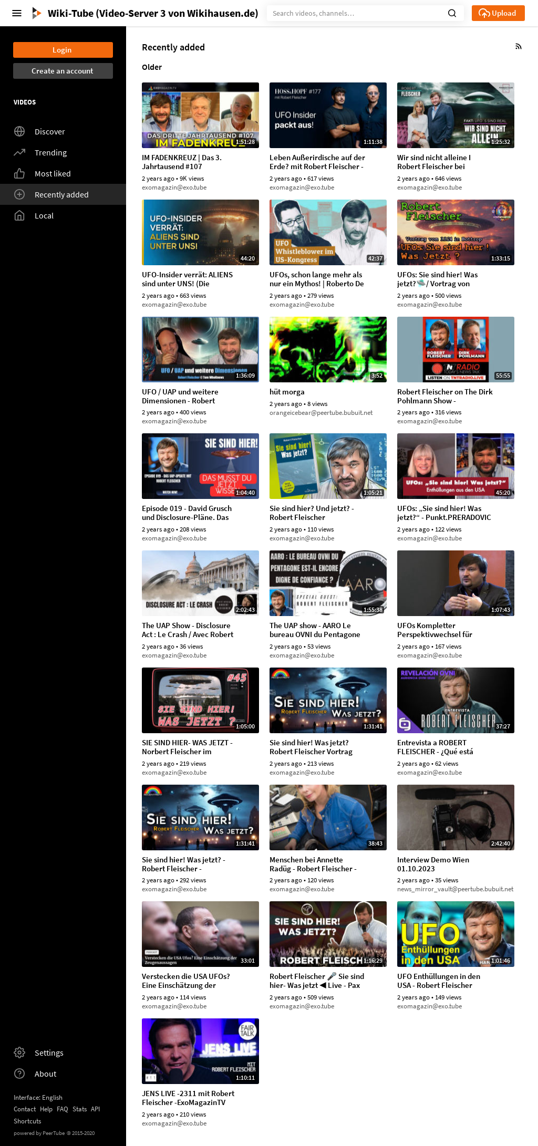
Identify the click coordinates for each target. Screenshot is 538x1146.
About (35, 1073)
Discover (39, 131)
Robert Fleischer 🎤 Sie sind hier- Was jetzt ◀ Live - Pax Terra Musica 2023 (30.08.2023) (317, 981)
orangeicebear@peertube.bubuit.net (321, 412)
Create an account (62, 71)
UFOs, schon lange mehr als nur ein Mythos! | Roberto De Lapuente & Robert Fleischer (318, 279)
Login (62, 50)
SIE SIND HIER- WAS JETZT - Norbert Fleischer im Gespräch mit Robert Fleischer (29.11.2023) (187, 747)
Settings (39, 1052)
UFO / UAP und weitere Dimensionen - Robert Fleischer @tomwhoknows (186, 396)
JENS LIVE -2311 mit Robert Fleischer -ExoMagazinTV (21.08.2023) (188, 1098)
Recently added (51, 194)
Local (34, 215)
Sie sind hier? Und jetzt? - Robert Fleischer (312, 513)
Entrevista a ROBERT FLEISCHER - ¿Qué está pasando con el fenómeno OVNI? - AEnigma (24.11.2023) (440, 747)
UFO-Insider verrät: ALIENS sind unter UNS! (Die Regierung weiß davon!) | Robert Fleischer (187, 279)
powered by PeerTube (39, 1133)
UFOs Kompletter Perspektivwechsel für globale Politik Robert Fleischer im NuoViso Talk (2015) (440, 630)
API (95, 1109)
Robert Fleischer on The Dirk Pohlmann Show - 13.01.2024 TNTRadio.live (445, 396)
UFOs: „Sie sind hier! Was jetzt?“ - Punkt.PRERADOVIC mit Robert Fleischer (444, 513)
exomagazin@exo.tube (174, 187)
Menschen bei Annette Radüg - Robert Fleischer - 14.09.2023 (313, 864)
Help (46, 1109)
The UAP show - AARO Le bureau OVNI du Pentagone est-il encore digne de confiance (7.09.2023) (315, 630)
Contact (25, 1109)
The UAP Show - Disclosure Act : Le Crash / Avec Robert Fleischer (187, 630)
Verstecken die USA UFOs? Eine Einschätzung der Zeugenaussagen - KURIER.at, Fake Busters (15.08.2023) (186, 981)
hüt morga (287, 392)
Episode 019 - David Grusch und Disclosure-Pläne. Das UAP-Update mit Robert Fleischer (187, 513)
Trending (40, 152)
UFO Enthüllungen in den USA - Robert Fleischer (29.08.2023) (438, 981)
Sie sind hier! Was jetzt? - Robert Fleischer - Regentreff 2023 (183, 864)
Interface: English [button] (38, 1097)
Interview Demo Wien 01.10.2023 (433, 864)
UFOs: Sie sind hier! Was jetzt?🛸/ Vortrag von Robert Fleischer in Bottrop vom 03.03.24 (442, 279)
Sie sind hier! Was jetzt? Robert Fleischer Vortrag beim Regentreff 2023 (311, 747)
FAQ (62, 1109)
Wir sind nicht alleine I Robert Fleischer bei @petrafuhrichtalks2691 (438, 162)
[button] (452, 12)
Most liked (42, 173)
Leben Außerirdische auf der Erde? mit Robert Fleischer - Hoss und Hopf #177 (317, 162)
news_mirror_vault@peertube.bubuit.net (455, 888)
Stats (80, 1109)
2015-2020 (81, 1133)
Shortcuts (27, 1121)
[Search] (365, 13)
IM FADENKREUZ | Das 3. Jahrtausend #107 (182, 162)
